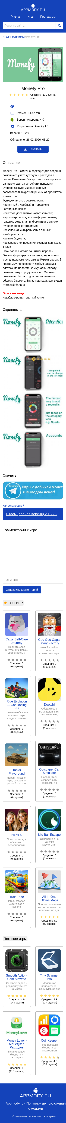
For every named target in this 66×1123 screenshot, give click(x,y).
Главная (16, 16)
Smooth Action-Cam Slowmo (16, 977)
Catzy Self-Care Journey (16, 641)
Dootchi (49, 704)
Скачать (33, 149)
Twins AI (17, 835)
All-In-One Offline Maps (49, 898)
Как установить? (13, 505)
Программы (47, 16)
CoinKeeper (49, 1040)
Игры (30, 16)
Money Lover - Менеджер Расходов (17, 1044)
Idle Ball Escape (49, 834)
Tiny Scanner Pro (49, 977)
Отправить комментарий (22, 589)
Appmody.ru (33, 7)
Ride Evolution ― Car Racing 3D (17, 705)
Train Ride (17, 897)
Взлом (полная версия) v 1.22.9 (31, 514)
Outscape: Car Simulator (49, 771)
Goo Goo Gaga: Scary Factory (49, 641)
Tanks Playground (17, 771)
